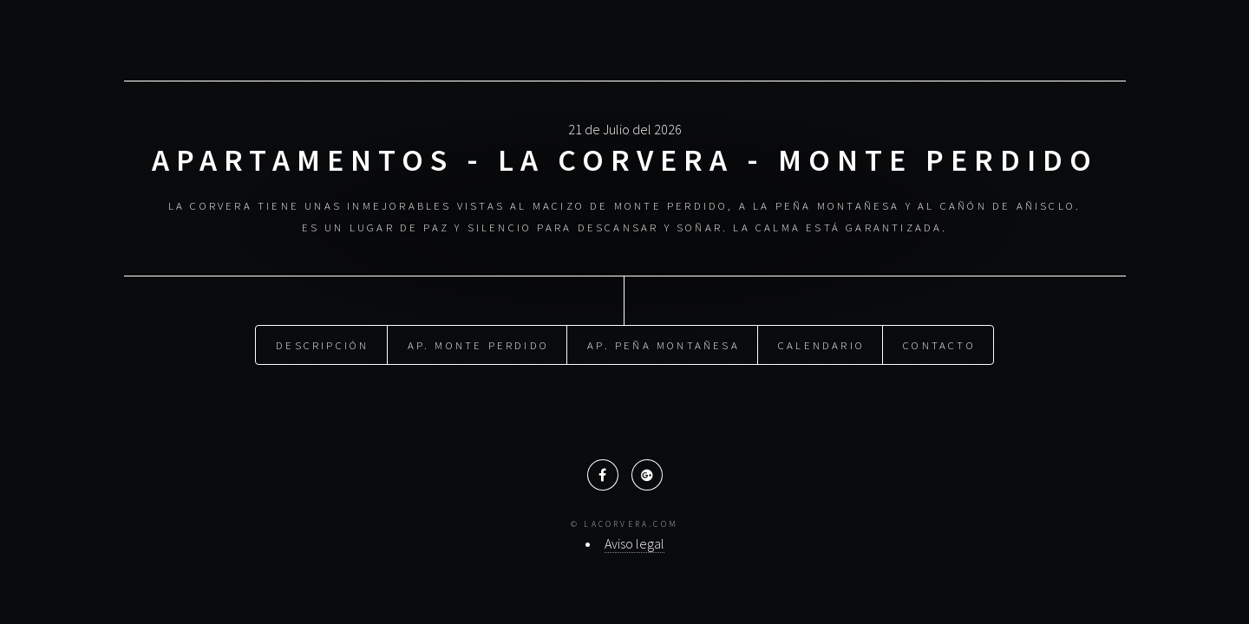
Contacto (939, 344)
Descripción (322, 344)
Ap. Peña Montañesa (663, 344)
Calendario (821, 344)
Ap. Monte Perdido (478, 344)
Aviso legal (634, 543)
